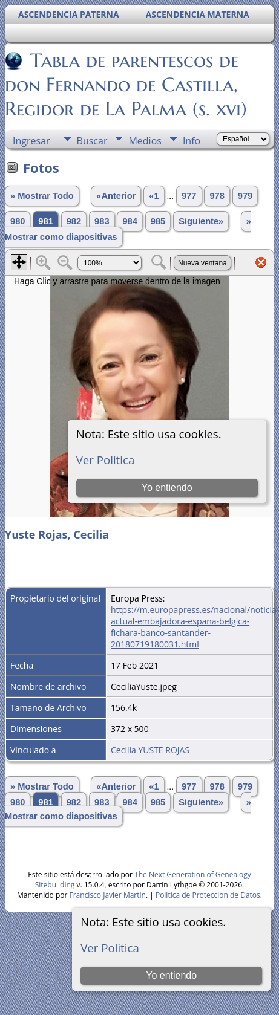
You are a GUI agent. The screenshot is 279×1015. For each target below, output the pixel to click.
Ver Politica (109, 947)
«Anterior (116, 196)
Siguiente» (201, 221)
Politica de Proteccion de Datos (208, 895)
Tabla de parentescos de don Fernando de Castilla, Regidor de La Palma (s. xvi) (126, 84)
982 (74, 221)
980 (17, 221)
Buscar (92, 141)
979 (245, 196)
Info (191, 141)
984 (129, 221)
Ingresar (31, 141)
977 (189, 196)
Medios (144, 141)
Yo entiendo (171, 975)
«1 (154, 196)
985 (158, 221)
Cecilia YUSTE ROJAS (150, 750)
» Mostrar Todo (42, 196)
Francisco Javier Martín (108, 895)
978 (216, 196)
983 (101, 221)
